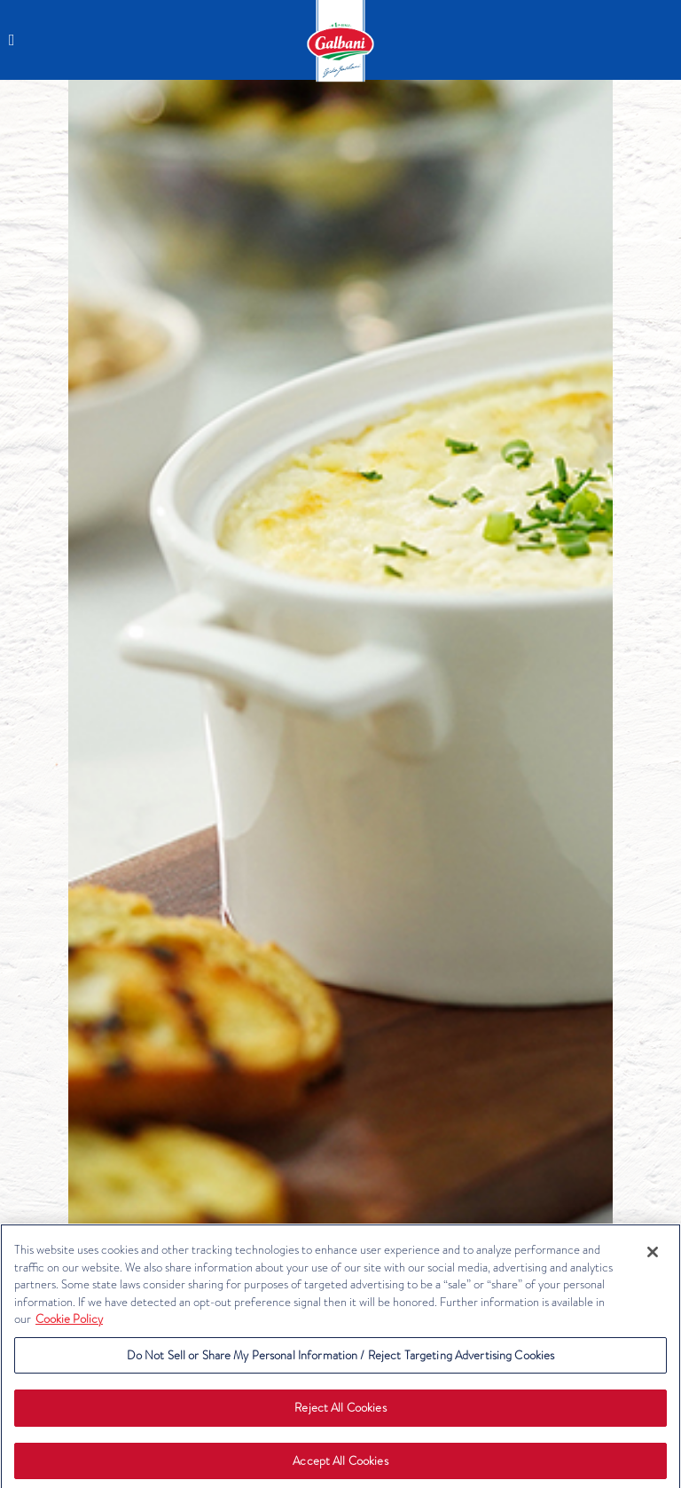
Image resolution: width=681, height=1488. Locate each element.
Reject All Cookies (340, 1412)
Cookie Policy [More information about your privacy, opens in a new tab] (69, 1322)
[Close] (652, 1255)
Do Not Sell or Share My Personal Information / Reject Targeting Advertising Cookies (341, 1358)
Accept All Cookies (340, 1464)
